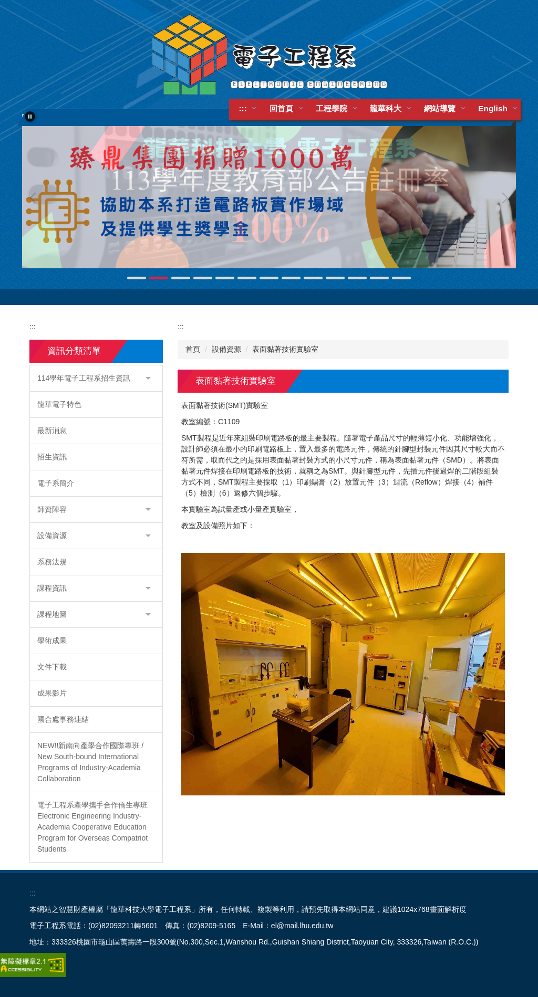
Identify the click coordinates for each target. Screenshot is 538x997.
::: (243, 108)
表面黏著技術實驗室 (285, 349)
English (493, 108)
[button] (30, 116)
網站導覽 (440, 108)
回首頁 (281, 108)
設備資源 (226, 349)
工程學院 (331, 108)
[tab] (137, 278)
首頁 (192, 349)
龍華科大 (386, 108)
